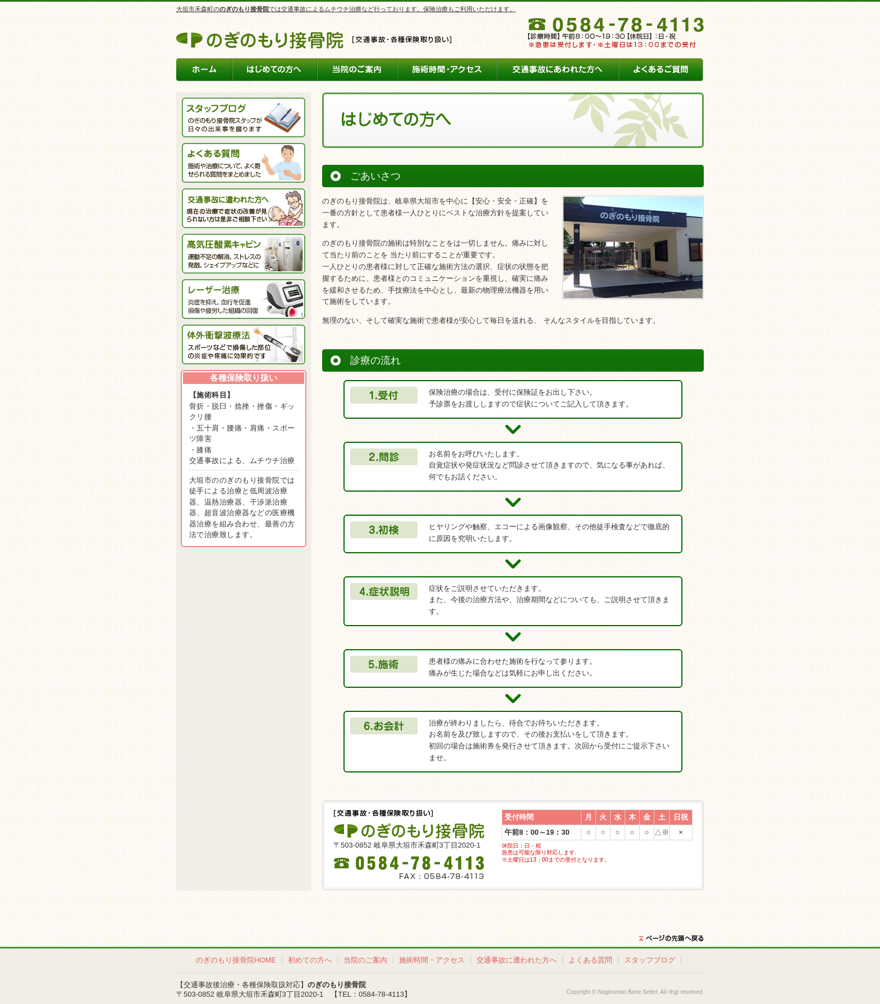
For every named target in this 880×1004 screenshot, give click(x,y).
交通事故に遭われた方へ (516, 960)
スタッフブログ (649, 960)
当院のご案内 (357, 69)
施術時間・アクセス (446, 69)
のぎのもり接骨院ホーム (204, 69)
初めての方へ (310, 960)
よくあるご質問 (661, 69)
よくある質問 (590, 960)
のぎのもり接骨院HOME (236, 960)
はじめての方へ (275, 69)
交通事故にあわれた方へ (557, 69)
